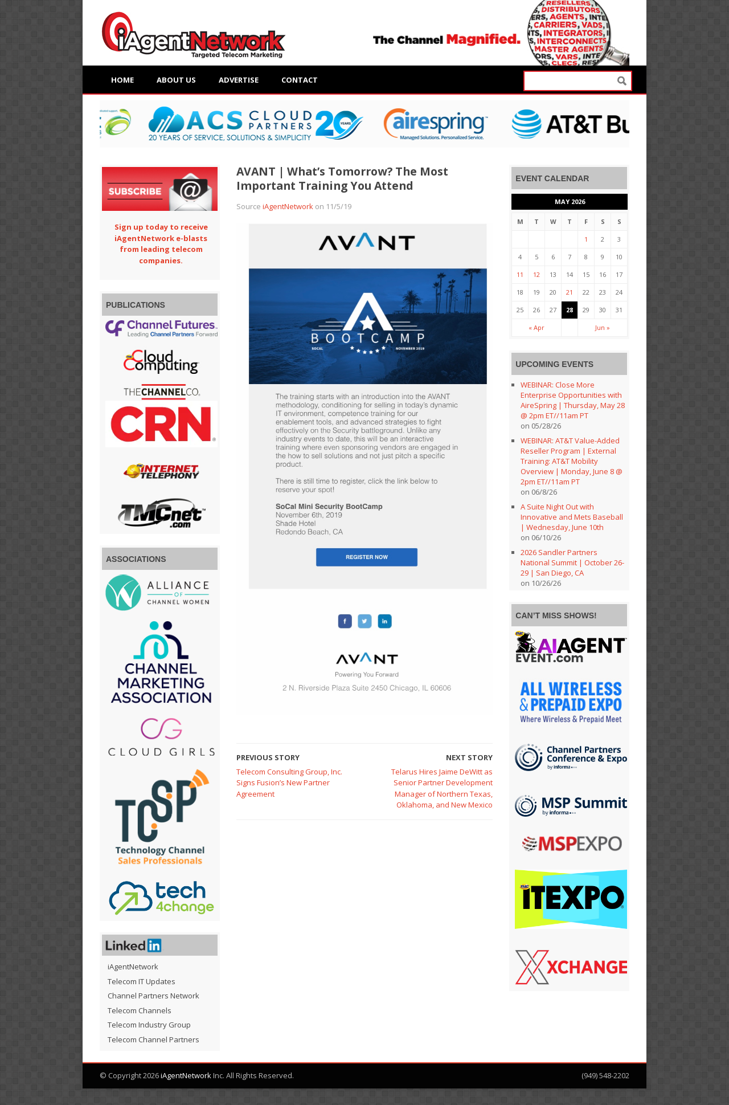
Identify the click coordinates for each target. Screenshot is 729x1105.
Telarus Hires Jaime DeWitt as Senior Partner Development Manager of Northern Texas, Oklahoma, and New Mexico (442, 788)
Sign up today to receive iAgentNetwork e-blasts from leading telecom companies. (161, 244)
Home (122, 80)
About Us (176, 80)
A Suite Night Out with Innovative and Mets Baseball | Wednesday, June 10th (572, 516)
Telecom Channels (139, 1010)
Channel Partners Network (153, 995)
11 (520, 274)
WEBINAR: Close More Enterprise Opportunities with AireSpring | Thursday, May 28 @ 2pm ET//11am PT (573, 400)
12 (536, 274)
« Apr (536, 327)
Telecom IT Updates (141, 981)
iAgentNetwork (288, 206)
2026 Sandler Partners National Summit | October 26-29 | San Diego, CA (572, 562)
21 (569, 292)
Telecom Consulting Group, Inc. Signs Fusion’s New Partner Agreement (289, 782)
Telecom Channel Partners (153, 1039)
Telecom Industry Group (149, 1025)
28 (569, 309)
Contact (299, 80)
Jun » (602, 327)
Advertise (239, 80)
